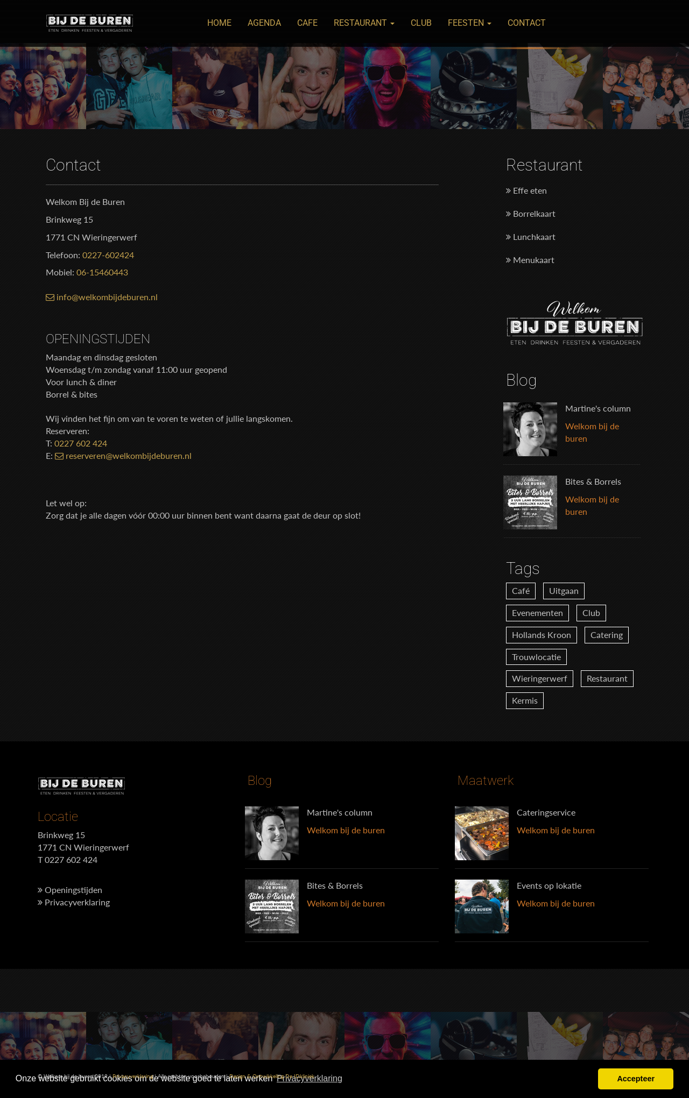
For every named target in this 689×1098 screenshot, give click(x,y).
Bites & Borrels (593, 481)
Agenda (264, 23)
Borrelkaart (531, 213)
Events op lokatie (549, 885)
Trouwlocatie (536, 656)
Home (219, 23)
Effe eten (526, 190)
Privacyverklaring (74, 902)
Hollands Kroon (541, 634)
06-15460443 (102, 272)
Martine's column (598, 408)
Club (421, 23)
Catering (606, 634)
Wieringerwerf (539, 678)
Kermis (525, 700)
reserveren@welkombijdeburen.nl (123, 455)
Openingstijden (70, 889)
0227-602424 (108, 255)
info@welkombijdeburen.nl (102, 297)
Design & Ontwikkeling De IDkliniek (271, 1076)
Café (521, 590)
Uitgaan (564, 590)
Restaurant (364, 23)
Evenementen (537, 612)
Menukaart (530, 259)
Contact (527, 23)
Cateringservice (546, 812)
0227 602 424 (80, 443)
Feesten (469, 23)
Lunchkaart (531, 236)
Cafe (307, 23)
